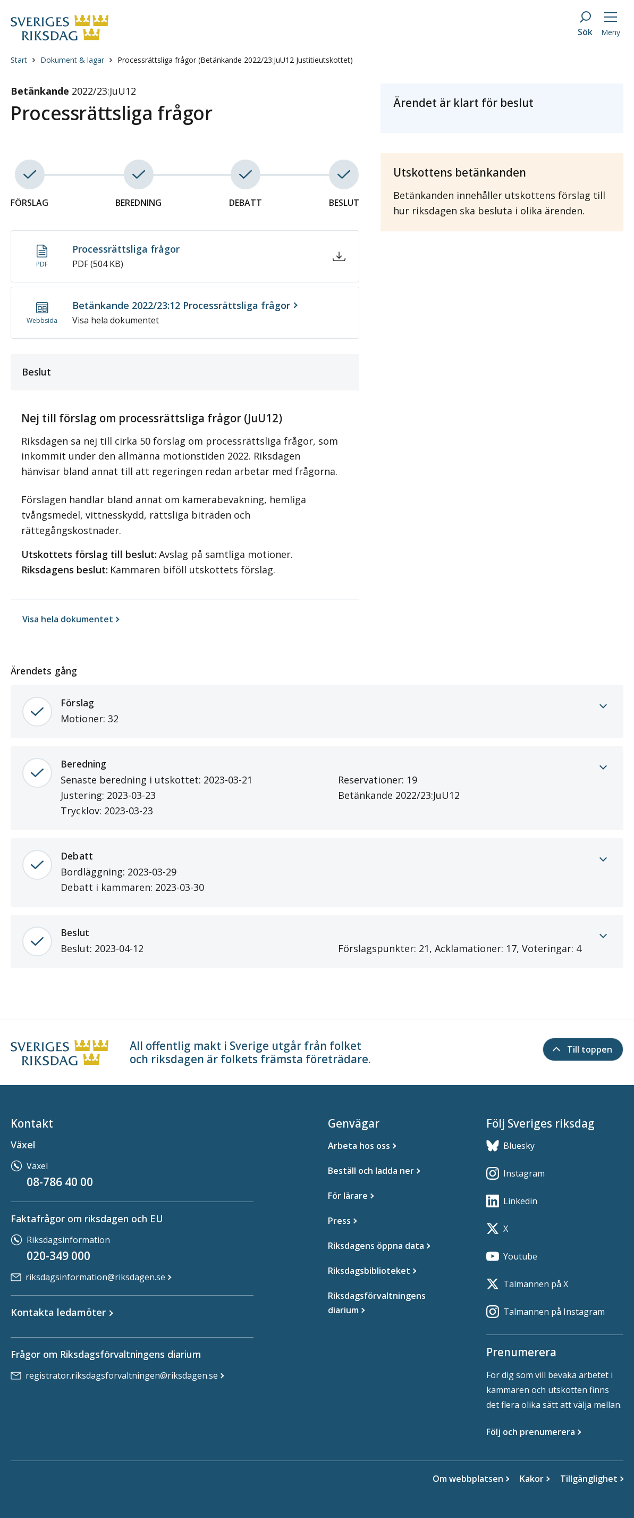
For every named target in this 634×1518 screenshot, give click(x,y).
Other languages (440, 18)
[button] (121, 59)
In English (383, 18)
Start (19, 86)
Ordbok (494, 18)
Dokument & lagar (72, 86)
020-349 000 (58, 1255)
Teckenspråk (332, 18)
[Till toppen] (583, 1049)
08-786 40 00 (60, 1181)
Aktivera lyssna (550, 18)
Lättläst (285, 18)
